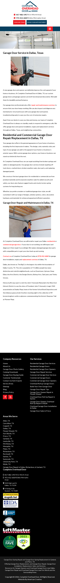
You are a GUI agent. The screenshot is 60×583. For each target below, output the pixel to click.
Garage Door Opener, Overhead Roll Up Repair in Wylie (42, 402)
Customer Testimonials (11, 378)
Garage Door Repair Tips (39, 389)
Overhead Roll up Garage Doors (42, 383)
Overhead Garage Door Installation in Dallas (43, 407)
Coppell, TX (7, 426)
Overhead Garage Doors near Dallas (42, 568)
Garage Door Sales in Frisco (40, 411)
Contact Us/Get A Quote (12, 381)
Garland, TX (7, 439)
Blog (5, 389)
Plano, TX (6, 449)
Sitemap (6, 386)
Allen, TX (6, 421)
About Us (6, 366)
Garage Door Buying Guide (13, 375)
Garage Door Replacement (20, 564)
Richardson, (30, 467)
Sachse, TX (7, 456)
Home (5, 363)
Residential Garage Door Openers (43, 369)
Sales (34, 566)
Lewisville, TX (8, 441)
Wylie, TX (6, 464)
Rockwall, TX (8, 454)
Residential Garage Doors (40, 366)
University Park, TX (10, 461)
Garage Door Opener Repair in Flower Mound (41, 393)
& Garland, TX (40, 467)
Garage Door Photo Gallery (13, 369)
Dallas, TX (7, 428)
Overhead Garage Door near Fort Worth (35, 570)
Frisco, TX (7, 436)
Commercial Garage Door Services (43, 375)
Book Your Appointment (36, 22)
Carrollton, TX (8, 423)
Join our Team (19, 22)
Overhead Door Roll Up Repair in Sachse (42, 398)
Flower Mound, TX (10, 431)
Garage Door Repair (39, 564)
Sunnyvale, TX (8, 459)
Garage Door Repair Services (41, 372)
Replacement (27, 566)
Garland (53, 560)
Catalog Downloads (10, 372)
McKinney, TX (8, 444)
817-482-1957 (28, 15)
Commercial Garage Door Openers (43, 381)
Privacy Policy (8, 392)
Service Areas (8, 383)
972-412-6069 (31, 18)
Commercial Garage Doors (40, 378)
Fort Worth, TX (8, 433)
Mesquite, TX (8, 446)
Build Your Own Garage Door (41, 386)
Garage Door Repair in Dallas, (14, 467)
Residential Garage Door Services (42, 363)
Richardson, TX (8, 451)
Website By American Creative (30, 579)
